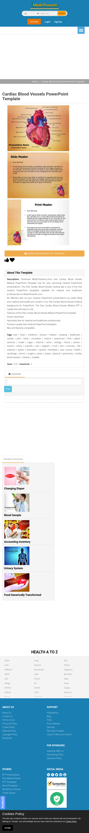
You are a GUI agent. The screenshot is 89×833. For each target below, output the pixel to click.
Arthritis (8, 687)
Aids (6, 678)
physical (56, 353)
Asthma (8, 692)
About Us (6, 712)
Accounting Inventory (17, 541)
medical (25, 357)
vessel (47, 353)
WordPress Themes (11, 789)
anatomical (59, 338)
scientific (29, 345)
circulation (36, 338)
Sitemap (51, 727)
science (47, 338)
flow (69, 338)
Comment (15, 373)
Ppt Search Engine (55, 730)
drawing (63, 334)
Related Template (13, 459)
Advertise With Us (55, 750)
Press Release (53, 723)
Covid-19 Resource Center (59, 734)
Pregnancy (68, 669)
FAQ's (49, 719)
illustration (32, 349)
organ (30, 342)
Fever (36, 674)
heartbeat (53, 349)
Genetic (37, 687)
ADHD (7, 674)
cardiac (10, 338)
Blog (49, 716)
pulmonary (68, 353)
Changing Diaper (14, 488)
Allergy (7, 683)
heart (22, 334)
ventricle (11, 342)
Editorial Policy (9, 730)
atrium (22, 353)
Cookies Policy (13, 813)
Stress (66, 683)
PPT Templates (9, 781)
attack (77, 338)
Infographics (52, 712)
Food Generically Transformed (22, 594)
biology (58, 342)
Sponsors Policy (54, 758)
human (43, 334)
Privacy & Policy (9, 723)
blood (67, 342)
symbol (42, 349)
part (19, 338)
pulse (39, 353)
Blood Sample (12, 515)
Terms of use (8, 719)
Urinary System (13, 568)
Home (35, 81)
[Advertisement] (45, 57)
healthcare (75, 334)
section (76, 342)
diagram (46, 345)
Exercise (37, 665)
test (62, 345)
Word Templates (10, 785)
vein (37, 345)
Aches (7, 660)
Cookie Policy (8, 727)
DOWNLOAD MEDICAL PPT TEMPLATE (44, 253)
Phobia (67, 665)
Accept (8, 828)
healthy (53, 334)
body (26, 338)
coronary (70, 345)
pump (69, 349)
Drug (36, 660)
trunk (54, 345)
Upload (34, 21)
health (77, 349)
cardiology (12, 353)
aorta (48, 342)
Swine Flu (68, 692)
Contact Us (7, 716)
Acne (7, 665)
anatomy (11, 349)
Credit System (8, 792)
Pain (65, 660)
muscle (10, 345)
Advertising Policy (55, 754)
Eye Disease (39, 669)
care (15, 334)
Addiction (8, 669)
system (21, 349)
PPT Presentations (11, 774)
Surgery (67, 687)
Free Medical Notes (11, 778)
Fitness (37, 678)
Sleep (66, 678)
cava (62, 349)
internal (39, 342)
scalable (35, 357)
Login (47, 21)
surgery (31, 353)
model (21, 342)
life (78, 345)
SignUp (58, 21)
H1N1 (36, 692)
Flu (35, 683)
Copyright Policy (9, 734)
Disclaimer (7, 738)
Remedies (68, 674)
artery (19, 345)
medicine (32, 334)
